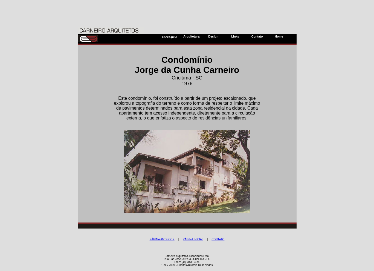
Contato (257, 36)
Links (235, 36)
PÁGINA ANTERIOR (162, 239)
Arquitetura (191, 36)
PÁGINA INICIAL (193, 239)
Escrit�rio (169, 37)
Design (213, 36)
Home (279, 36)
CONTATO (217, 239)
